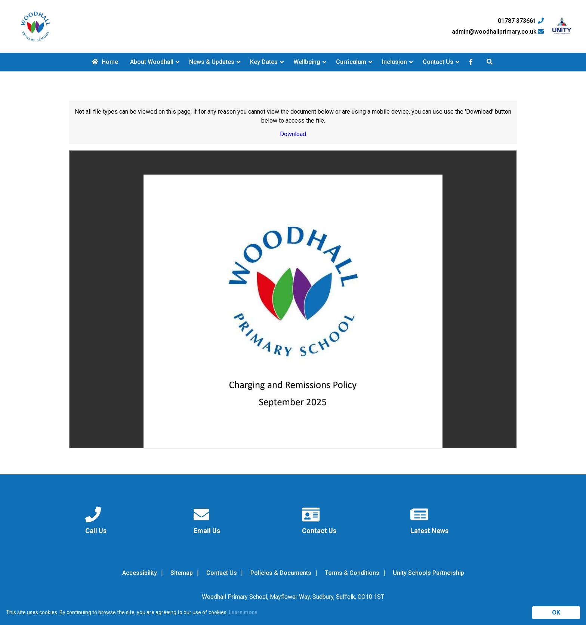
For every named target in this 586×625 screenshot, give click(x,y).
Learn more (243, 612)
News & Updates (211, 61)
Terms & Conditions (352, 572)
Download (293, 134)
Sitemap (181, 572)
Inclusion (394, 61)
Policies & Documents (280, 572)
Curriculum (351, 61)
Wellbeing (306, 61)
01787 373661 (521, 21)
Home (105, 61)
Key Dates (264, 61)
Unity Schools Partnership (428, 572)
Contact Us (438, 61)
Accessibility (139, 572)
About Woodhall (151, 61)
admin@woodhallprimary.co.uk (498, 31)
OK (556, 612)
